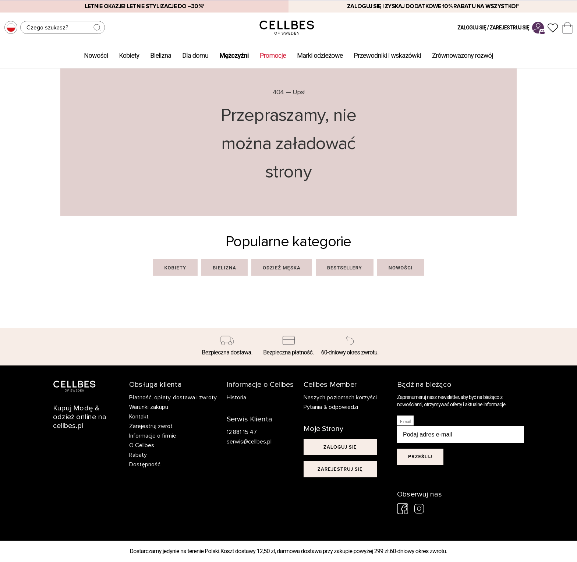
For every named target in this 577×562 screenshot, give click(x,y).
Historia (236, 397)
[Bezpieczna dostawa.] (227, 346)
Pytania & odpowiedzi (331, 407)
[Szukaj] (62, 27)
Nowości (96, 55)
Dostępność (144, 464)
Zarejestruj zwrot (151, 426)
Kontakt (139, 416)
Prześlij (420, 456)
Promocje (273, 55)
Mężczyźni (234, 55)
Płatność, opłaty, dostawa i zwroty (173, 397)
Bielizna (160, 55)
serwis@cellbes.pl (249, 441)
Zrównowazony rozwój (462, 55)
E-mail (405, 421)
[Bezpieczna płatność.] (288, 346)
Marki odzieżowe (320, 55)
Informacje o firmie (152, 435)
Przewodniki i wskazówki (387, 55)
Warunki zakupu (148, 407)
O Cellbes (141, 445)
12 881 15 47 (242, 432)
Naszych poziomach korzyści (340, 397)
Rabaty (138, 455)
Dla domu (195, 55)
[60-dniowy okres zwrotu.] (349, 346)
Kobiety (129, 55)
